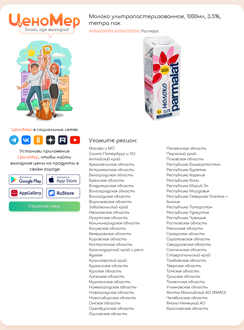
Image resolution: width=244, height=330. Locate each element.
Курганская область (108, 266)
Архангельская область (111, 165)
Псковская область (185, 159)
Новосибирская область (112, 298)
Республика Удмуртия (187, 213)
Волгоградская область (112, 191)
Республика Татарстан (189, 207)
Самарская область (185, 234)
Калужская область (107, 229)
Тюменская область (185, 282)
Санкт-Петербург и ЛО (112, 154)
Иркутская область (108, 218)
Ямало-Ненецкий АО (186, 303)
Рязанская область (184, 229)
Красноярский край (108, 261)
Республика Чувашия (186, 218)
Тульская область (183, 277)
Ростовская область (186, 223)
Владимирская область (111, 186)
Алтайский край (104, 159)
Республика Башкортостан (193, 165)
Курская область (105, 271)
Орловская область (108, 314)
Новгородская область (111, 293)
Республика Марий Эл (187, 186)
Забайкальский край (108, 207)
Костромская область (110, 245)
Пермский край (181, 154)
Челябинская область (187, 298)
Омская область (105, 303)
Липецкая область (106, 277)
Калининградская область (114, 223)
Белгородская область (111, 175)
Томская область (182, 271)
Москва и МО (102, 149)
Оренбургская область (111, 309)
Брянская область (106, 181)
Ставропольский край (188, 255)
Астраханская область (111, 170)
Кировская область (108, 239)
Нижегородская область (113, 287)
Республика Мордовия (187, 191)
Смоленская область (186, 250)
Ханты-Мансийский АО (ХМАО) (196, 293)
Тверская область (183, 266)
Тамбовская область (186, 261)
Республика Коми (182, 181)
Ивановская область (109, 213)
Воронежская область (110, 202)
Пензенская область (186, 149)
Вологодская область (110, 197)
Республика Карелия (185, 175)
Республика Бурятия (186, 170)
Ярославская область (187, 309)
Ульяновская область (187, 287)
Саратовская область (188, 239)
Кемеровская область (110, 234)
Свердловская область (188, 245)
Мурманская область (109, 282)
